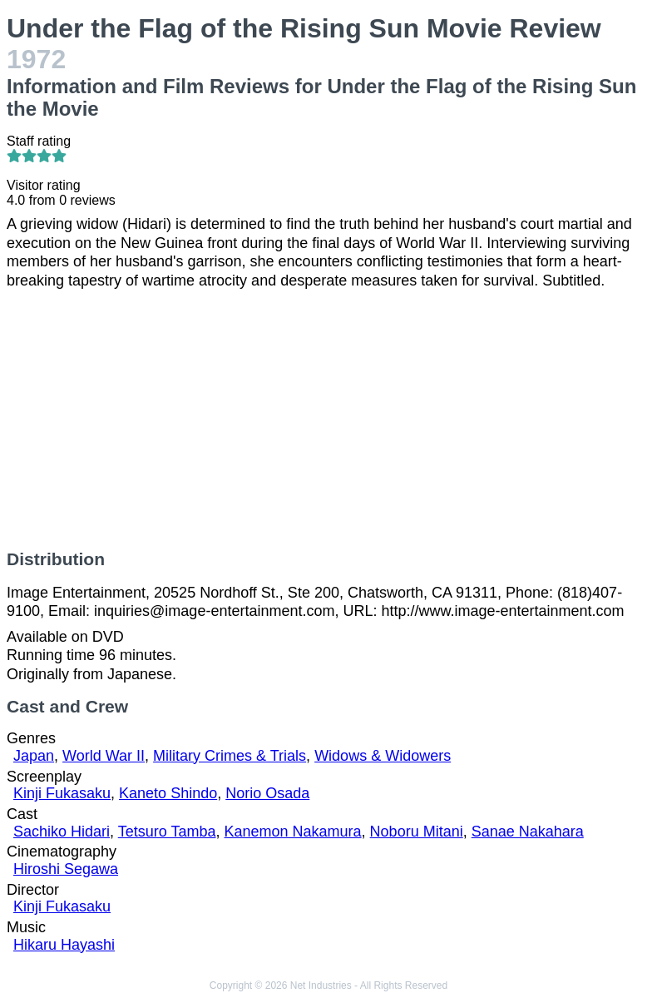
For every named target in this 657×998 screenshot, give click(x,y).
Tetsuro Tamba (167, 831)
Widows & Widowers (382, 755)
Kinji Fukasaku (62, 793)
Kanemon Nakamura (293, 831)
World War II (103, 755)
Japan (33, 755)
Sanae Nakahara (528, 831)
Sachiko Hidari (61, 831)
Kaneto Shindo (168, 793)
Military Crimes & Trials (229, 755)
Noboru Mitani (416, 831)
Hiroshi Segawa (65, 869)
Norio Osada (267, 793)
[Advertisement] (328, 419)
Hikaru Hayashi (64, 944)
